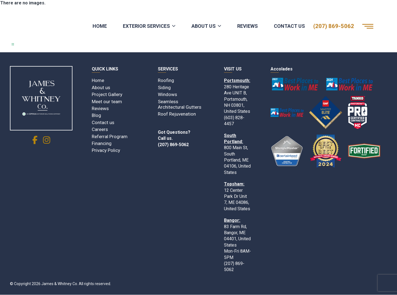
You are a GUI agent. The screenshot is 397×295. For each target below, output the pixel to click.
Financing (102, 143)
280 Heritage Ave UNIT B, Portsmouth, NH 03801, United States (237, 99)
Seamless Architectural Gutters (179, 104)
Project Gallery (107, 94)
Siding (164, 87)
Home (100, 26)
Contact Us (289, 26)
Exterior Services (146, 26)
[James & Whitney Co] (41, 98)
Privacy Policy (106, 150)
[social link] (34, 141)
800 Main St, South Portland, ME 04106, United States (237, 160)
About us (101, 87)
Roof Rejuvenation (177, 114)
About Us (203, 26)
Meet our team (107, 101)
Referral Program (110, 136)
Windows (167, 94)
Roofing (166, 80)
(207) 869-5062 (333, 26)
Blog (96, 115)
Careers (100, 129)
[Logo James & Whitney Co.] (39, 26)
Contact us (103, 122)
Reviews (247, 26)
